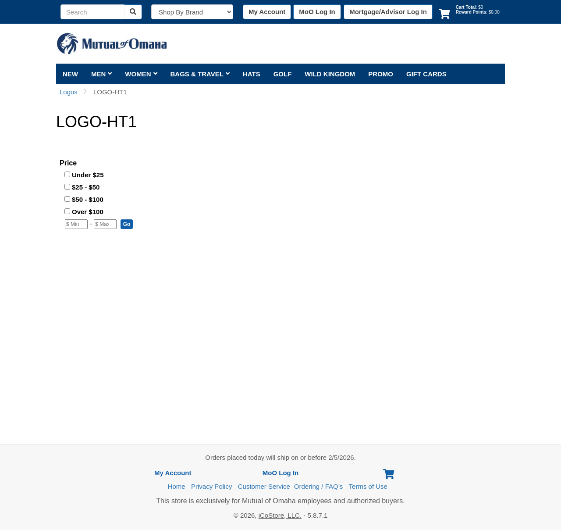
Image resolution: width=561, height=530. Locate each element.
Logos (69, 92)
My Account (267, 11)
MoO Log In (317, 11)
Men (101, 74)
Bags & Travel (200, 74)
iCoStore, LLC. (280, 515)
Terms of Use (368, 486)
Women (141, 74)
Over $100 (87, 211)
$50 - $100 (87, 199)
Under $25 (88, 175)
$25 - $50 (85, 187)
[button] (127, 224)
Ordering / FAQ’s (318, 486)
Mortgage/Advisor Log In (388, 11)
